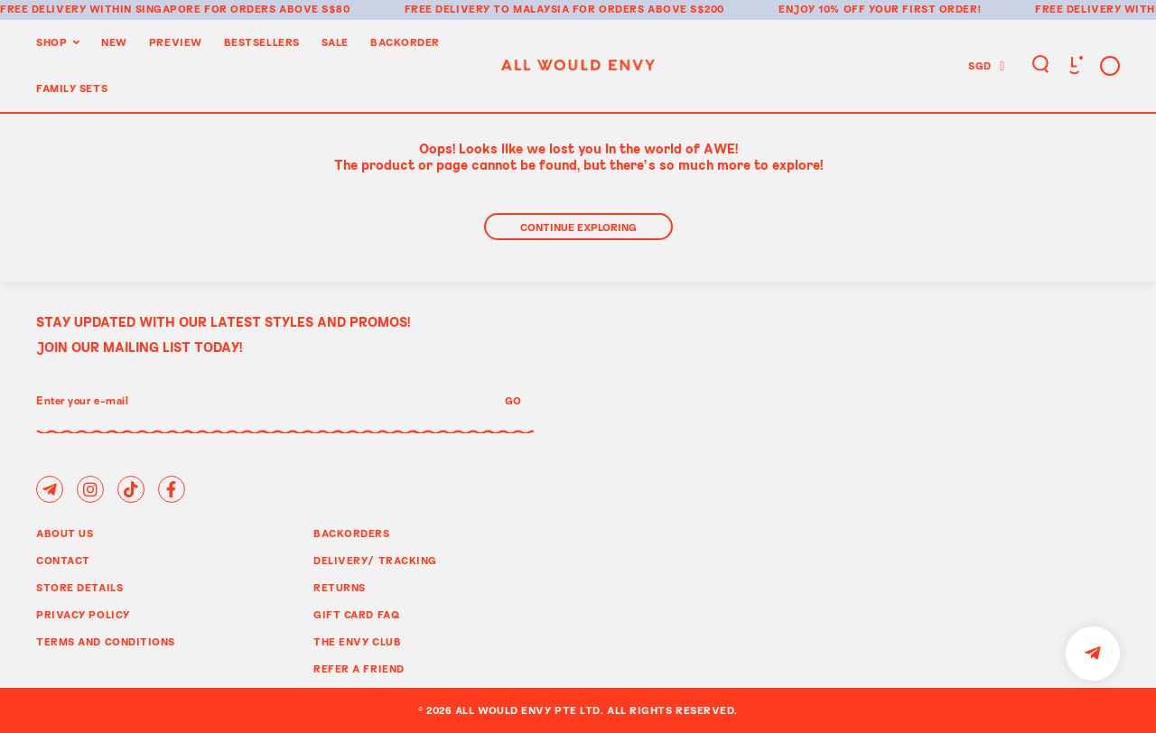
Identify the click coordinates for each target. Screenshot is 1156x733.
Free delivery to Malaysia (487, 8)
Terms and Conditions (105, 641)
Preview (175, 42)
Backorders (351, 533)
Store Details (79, 587)
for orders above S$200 (648, 8)
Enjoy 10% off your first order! (879, 8)
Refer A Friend (359, 668)
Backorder (405, 42)
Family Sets (71, 88)
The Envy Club (357, 641)
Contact (63, 560)
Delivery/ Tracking (375, 560)
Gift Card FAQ (356, 614)
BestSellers (262, 42)
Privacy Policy (83, 614)
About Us (64, 533)
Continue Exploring (578, 227)
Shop (51, 42)
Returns (339, 587)
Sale (335, 42)
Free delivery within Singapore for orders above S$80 (175, 8)
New (114, 42)
